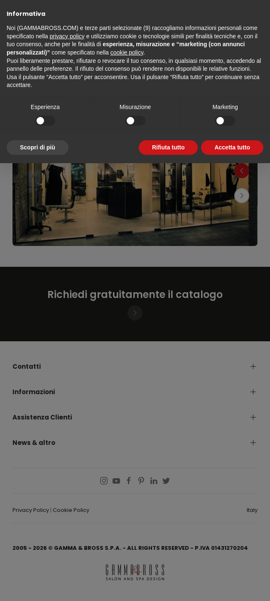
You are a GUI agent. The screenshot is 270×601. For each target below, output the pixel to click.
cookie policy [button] (126, 52)
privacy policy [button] (67, 36)
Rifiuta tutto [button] (168, 147)
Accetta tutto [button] (232, 147)
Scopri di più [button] (37, 147)
